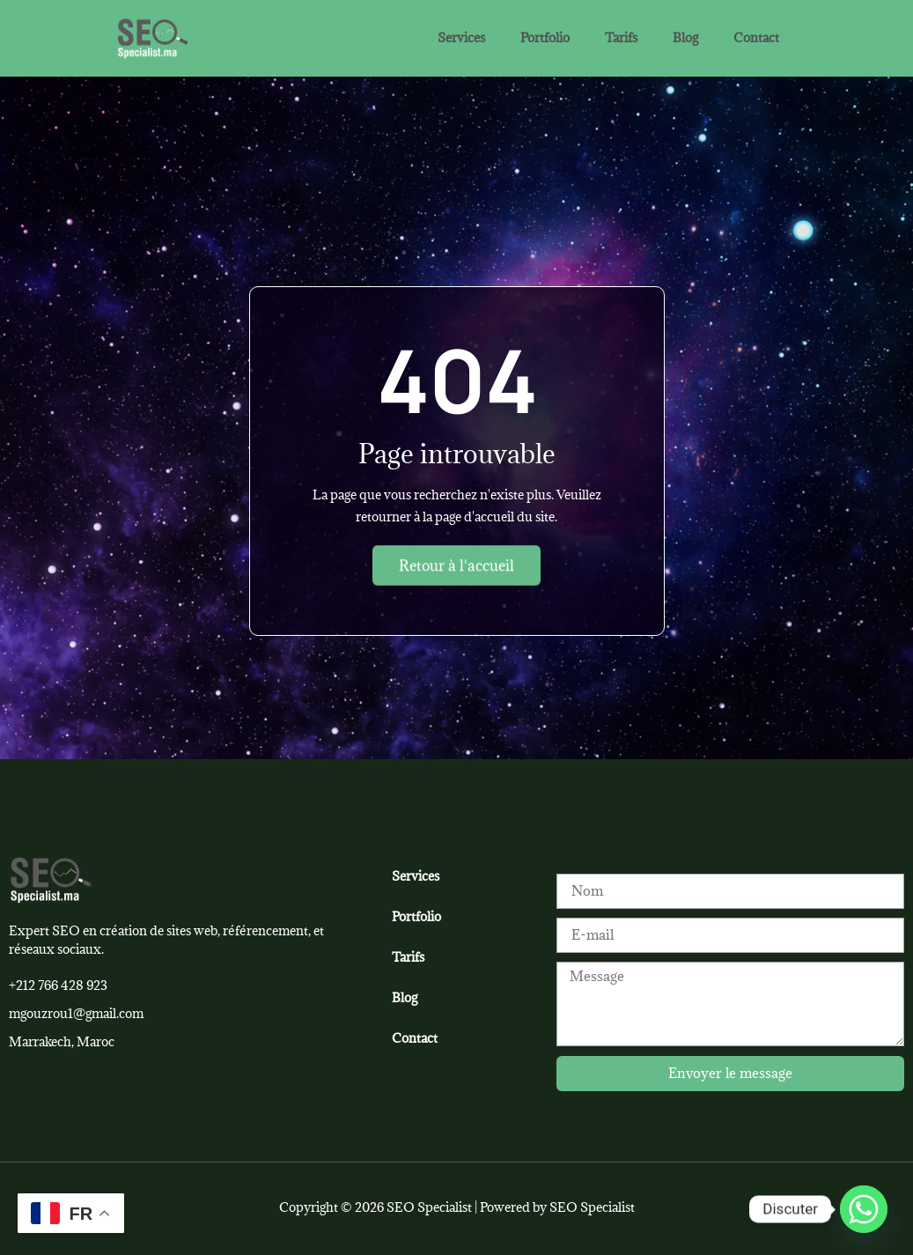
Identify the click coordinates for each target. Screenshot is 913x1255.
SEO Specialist (592, 1207)
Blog (685, 37)
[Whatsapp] (863, 1209)
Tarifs (621, 37)
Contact (756, 37)
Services (461, 37)
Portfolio (545, 37)
